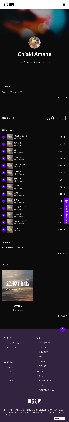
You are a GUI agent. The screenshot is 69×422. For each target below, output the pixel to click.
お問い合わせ (43, 366)
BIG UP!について (44, 343)
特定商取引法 (43, 385)
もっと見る (62, 97)
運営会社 (42, 376)
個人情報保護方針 (45, 380)
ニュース (46, 62)
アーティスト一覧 (13, 343)
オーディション (12, 380)
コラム (9, 371)
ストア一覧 (43, 347)
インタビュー (11, 376)
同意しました (59, 418)
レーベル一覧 (11, 347)
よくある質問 (43, 352)
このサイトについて (43, 371)
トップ (22, 62)
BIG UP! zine (8, 362)
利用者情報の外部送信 (46, 390)
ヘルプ (38, 338)
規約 (40, 356)
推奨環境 (42, 361)
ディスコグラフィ (34, 62)
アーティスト (8, 338)
